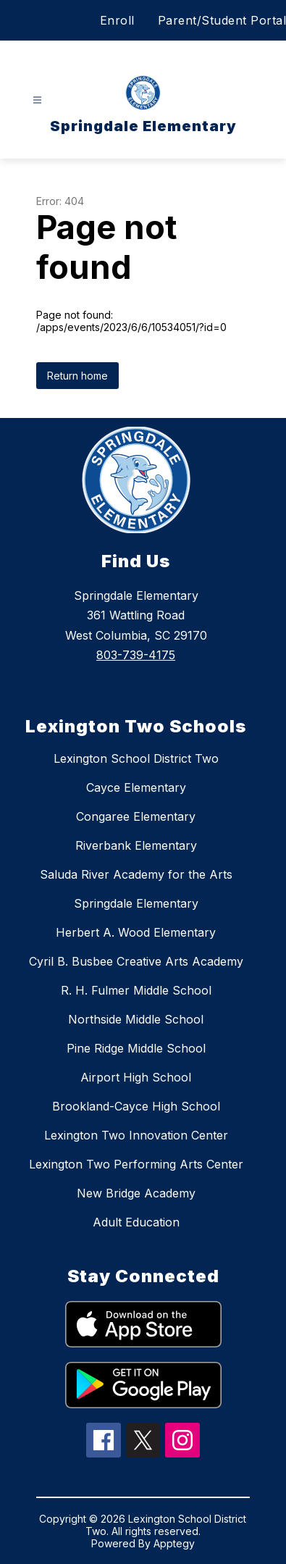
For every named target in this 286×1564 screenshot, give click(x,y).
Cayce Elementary (136, 787)
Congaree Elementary (135, 816)
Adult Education (136, 1222)
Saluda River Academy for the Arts (136, 874)
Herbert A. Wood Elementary (136, 932)
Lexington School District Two (136, 758)
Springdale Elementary (136, 903)
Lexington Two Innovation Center (136, 1135)
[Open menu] (37, 100)
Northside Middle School (135, 1019)
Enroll (117, 20)
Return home (77, 375)
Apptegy (174, 1543)
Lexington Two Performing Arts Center (136, 1164)
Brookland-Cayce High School (136, 1106)
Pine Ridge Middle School (136, 1048)
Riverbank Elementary (136, 845)
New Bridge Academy (136, 1193)
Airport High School (135, 1077)
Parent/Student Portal (222, 20)
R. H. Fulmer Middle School (136, 990)
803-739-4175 (135, 655)
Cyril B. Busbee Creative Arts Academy (136, 961)
